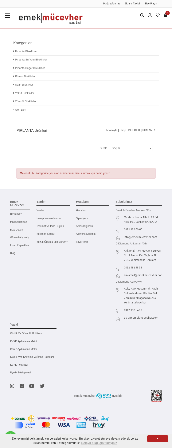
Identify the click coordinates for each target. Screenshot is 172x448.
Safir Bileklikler (23, 84)
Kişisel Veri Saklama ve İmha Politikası (32, 356)
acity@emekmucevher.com (141, 317)
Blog (12, 253)
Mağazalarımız (111, 3)
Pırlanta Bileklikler (25, 51)
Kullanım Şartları (45, 233)
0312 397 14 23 (133, 310)
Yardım (40, 210)
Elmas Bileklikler (24, 76)
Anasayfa (111, 130)
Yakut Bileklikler (23, 93)
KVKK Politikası (19, 364)
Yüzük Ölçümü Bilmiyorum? (51, 241)
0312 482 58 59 (133, 267)
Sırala (104, 148)
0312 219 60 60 (133, 229)
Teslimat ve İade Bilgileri (50, 226)
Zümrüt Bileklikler (24, 101)
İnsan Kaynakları (19, 245)
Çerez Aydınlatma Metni (23, 349)
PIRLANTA (149, 130)
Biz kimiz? (16, 214)
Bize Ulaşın (151, 3)
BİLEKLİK (134, 130)
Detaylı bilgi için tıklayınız (99, 443)
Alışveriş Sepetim (86, 233)
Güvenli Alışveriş (19, 237)
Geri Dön (19, 109)
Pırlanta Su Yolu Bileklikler (30, 59)
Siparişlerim (82, 218)
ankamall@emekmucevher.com (143, 275)
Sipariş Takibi (132, 3)
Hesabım (81, 210)
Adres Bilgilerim (85, 226)
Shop (123, 130)
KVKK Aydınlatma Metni (23, 341)
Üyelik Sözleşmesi (20, 372)
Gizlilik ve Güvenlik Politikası (26, 333)
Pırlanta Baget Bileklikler (29, 68)
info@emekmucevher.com (140, 237)
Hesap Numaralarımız (48, 218)
